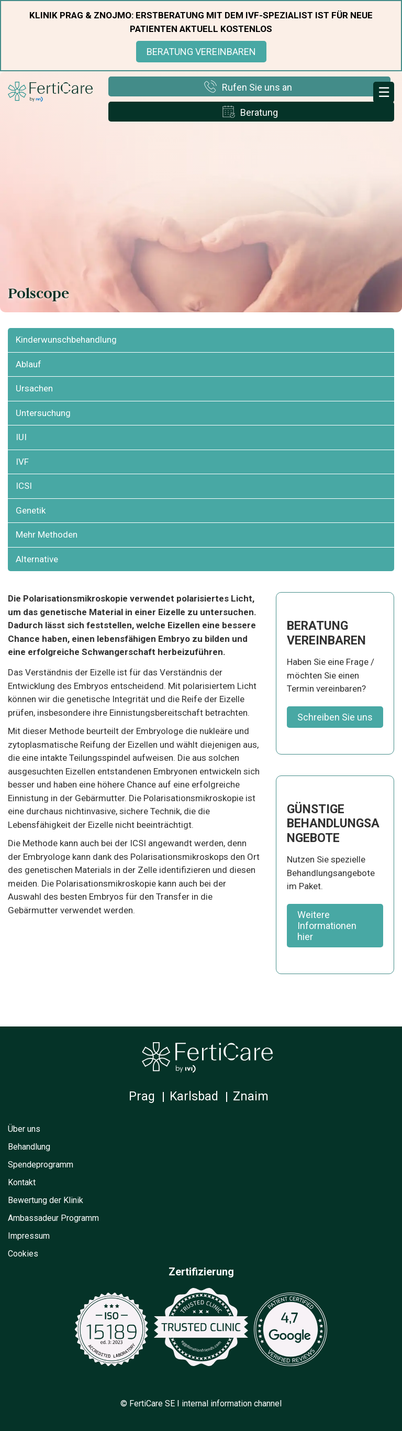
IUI (21, 437)
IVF (22, 461)
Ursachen (34, 388)
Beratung (259, 112)
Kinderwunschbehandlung (66, 339)
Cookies (23, 1254)
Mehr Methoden (46, 534)
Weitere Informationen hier (326, 925)
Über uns (24, 1129)
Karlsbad (194, 1096)
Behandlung (29, 1147)
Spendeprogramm (40, 1165)
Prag (142, 1096)
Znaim (251, 1096)
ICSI (24, 485)
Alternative (37, 559)
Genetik (31, 510)
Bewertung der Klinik (45, 1200)
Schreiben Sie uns (335, 717)
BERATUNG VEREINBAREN (201, 51)
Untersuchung (43, 413)
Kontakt (22, 1182)
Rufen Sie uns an (257, 87)
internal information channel (232, 1403)
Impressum (29, 1236)
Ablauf (28, 364)
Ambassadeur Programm (53, 1218)
